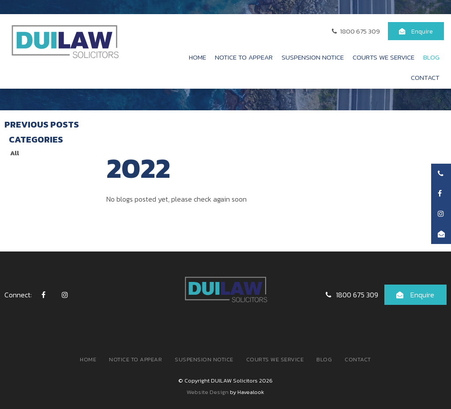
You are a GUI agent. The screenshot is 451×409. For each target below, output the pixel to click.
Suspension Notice (313, 57)
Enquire (422, 31)
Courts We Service (383, 57)
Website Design (208, 392)
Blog (431, 57)
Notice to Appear (244, 57)
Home (197, 57)
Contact (425, 77)
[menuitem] (88, 359)
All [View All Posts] (14, 153)
